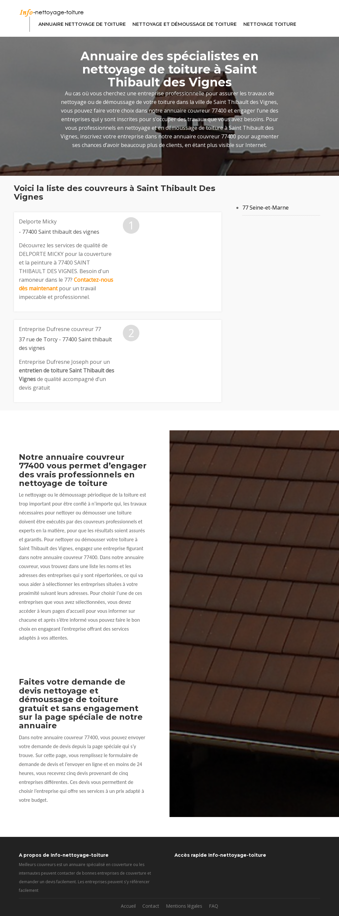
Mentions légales (184, 906)
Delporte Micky (38, 221)
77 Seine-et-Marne (265, 207)
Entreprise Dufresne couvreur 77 (60, 329)
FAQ (213, 906)
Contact (150, 906)
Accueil (128, 906)
